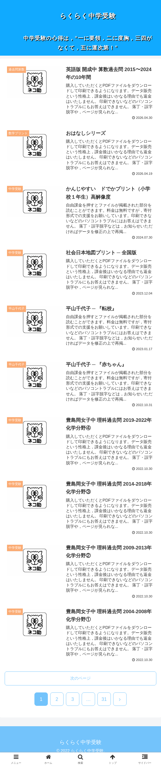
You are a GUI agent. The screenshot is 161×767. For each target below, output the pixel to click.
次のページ (80, 678)
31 (104, 699)
